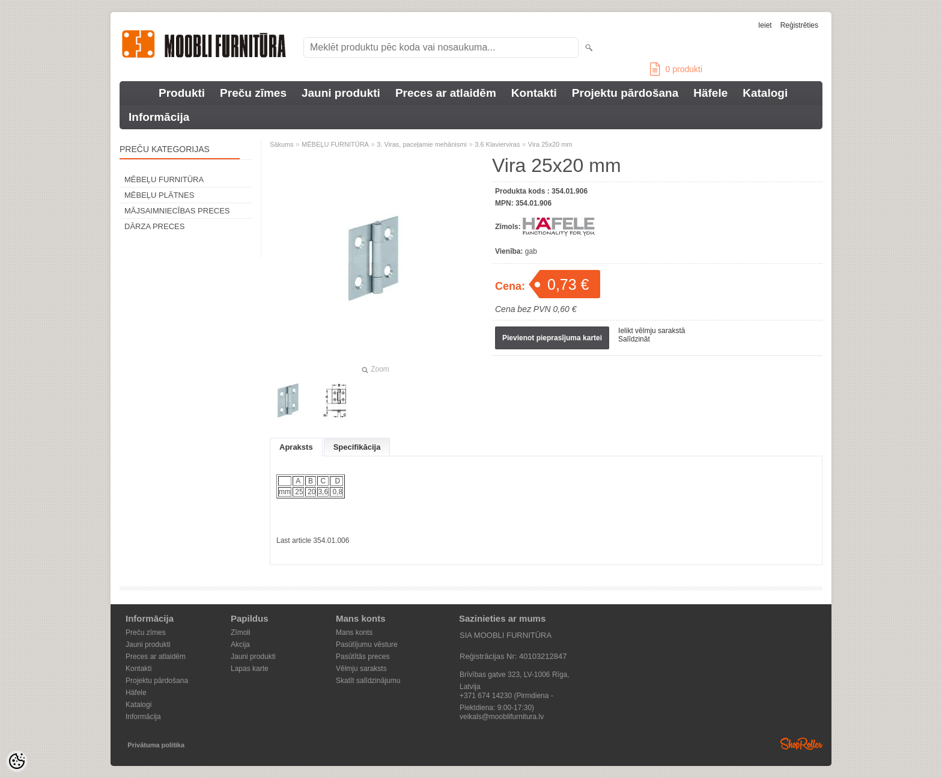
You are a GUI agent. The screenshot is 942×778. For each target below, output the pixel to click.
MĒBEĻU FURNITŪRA (164, 179)
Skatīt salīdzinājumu (368, 680)
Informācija (159, 117)
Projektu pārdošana (625, 93)
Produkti (182, 93)
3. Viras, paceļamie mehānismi (422, 144)
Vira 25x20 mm (550, 144)
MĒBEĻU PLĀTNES (159, 195)
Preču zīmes (253, 93)
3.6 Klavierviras (497, 144)
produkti (676, 69)
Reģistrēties (799, 25)
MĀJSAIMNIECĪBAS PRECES (177, 210)
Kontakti (534, 93)
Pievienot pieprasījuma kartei (552, 338)
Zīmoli (241, 632)
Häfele (710, 93)
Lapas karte (250, 668)
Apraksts (296, 447)
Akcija (240, 644)
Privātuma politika (155, 745)
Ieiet (765, 25)
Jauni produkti (341, 93)
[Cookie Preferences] (17, 761)
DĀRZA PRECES (154, 226)
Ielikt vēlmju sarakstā (651, 330)
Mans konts (354, 632)
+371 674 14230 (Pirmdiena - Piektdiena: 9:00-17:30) (506, 696)
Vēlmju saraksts (361, 668)
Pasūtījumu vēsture (367, 644)
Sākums (282, 144)
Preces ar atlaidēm (445, 93)
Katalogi (765, 93)
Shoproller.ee (801, 744)
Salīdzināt (634, 339)
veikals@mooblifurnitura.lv (502, 716)
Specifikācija (357, 447)
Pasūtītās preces (362, 656)
